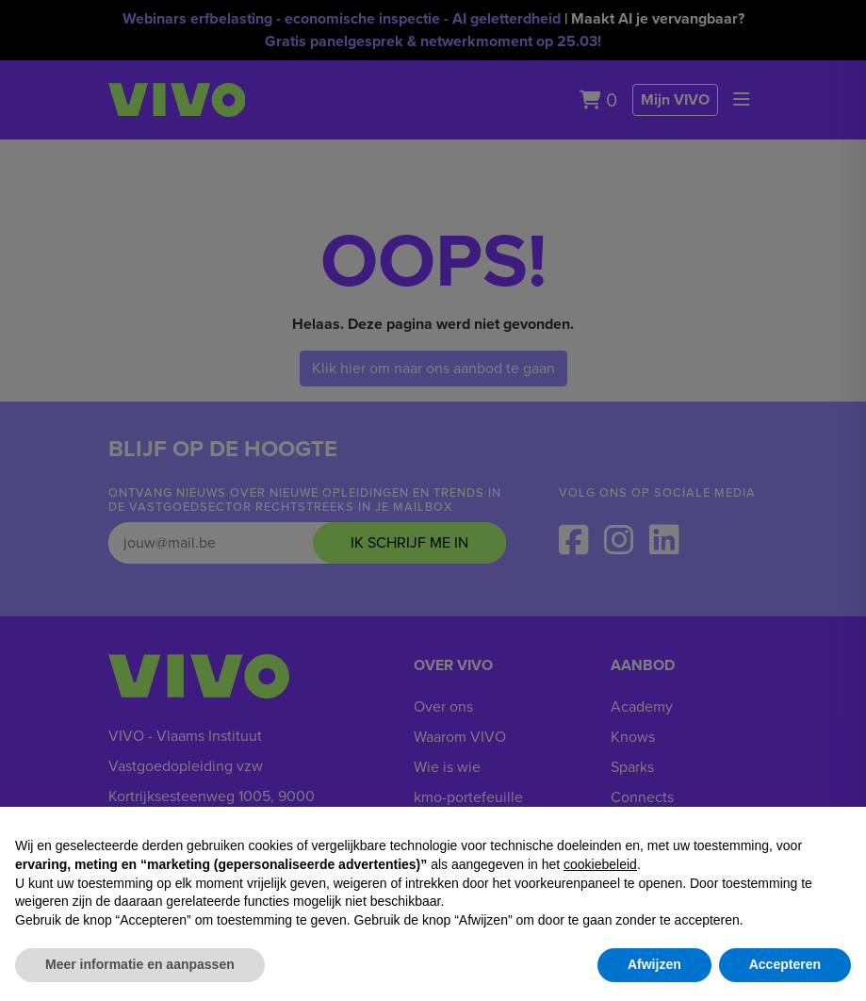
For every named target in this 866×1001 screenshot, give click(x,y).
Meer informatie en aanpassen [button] (140, 964)
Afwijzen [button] (654, 964)
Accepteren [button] (785, 964)
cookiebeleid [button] (600, 864)
